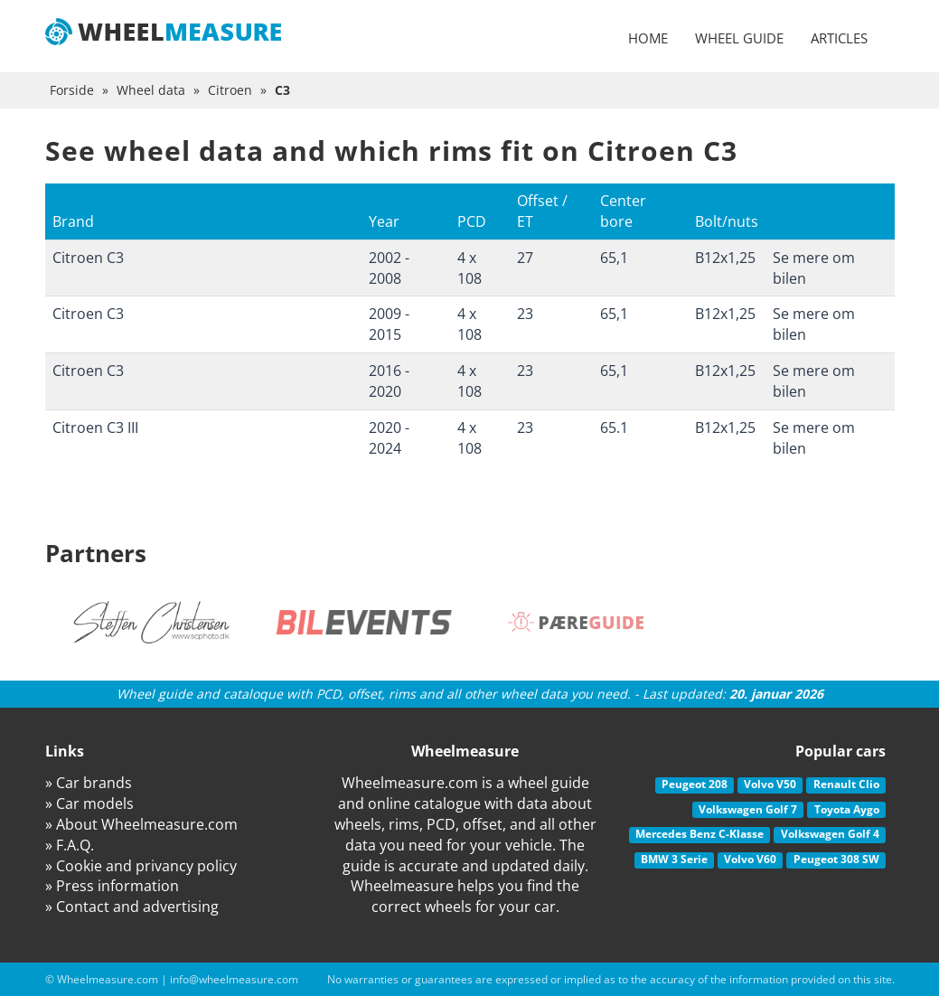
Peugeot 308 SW (836, 859)
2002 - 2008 (389, 268)
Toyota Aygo (846, 809)
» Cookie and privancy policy (141, 866)
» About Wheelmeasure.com (141, 824)
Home (648, 38)
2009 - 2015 (389, 324)
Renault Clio (846, 784)
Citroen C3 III (95, 427)
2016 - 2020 (389, 381)
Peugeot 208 (695, 784)
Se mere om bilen (814, 268)
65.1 (614, 427)
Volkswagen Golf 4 (830, 833)
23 (525, 314)
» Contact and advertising (132, 906)
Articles (839, 38)
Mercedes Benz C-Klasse (699, 833)
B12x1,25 (725, 258)
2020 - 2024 (389, 438)
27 (525, 258)
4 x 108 (469, 268)
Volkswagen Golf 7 (748, 809)
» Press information (112, 886)
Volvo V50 (770, 784)
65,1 (614, 258)
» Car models (89, 803)
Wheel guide (739, 38)
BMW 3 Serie (674, 859)
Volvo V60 (750, 859)
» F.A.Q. (69, 845)
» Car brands (88, 783)
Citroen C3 (88, 258)
